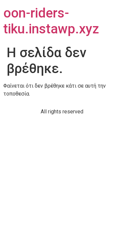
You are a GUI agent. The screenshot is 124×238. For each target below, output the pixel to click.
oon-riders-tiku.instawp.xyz (51, 21)
